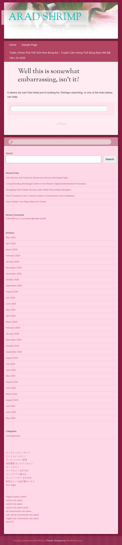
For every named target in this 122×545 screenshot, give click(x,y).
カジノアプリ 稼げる (16, 474)
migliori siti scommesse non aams (22, 518)
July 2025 (10, 297)
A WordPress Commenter (18, 218)
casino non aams (14, 500)
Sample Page (29, 44)
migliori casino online (16, 496)
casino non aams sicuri (17, 507)
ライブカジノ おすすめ (17, 470)
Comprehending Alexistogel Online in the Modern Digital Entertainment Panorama (46, 183)
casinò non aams (14, 504)
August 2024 (12, 358)
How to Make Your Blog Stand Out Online (26, 201)
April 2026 (11, 243)
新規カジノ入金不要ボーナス (20, 481)
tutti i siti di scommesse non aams (22, 515)
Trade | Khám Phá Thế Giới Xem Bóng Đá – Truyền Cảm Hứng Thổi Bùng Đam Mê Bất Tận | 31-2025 (60, 55)
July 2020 (10, 406)
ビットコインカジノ (16, 456)
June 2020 (11, 412)
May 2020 (11, 418)
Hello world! (40, 218)
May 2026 (11, 237)
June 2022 (11, 388)
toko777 (10, 522)
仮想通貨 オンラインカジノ (19, 463)
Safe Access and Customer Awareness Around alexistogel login (37, 177)
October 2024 (12, 346)
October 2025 (12, 279)
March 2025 (12, 322)
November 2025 (14, 273)
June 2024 (11, 370)
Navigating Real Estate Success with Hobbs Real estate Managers (38, 190)
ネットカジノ (12, 467)
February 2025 (13, 327)
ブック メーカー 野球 (16, 460)
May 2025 (11, 310)
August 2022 (12, 382)
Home (12, 44)
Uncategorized (13, 436)
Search (9, 153)
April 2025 (11, 316)
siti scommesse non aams (18, 511)
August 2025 (12, 291)
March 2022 (12, 394)
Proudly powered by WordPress (28, 540)
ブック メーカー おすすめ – (19, 478)
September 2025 (14, 285)
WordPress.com (74, 540)
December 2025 (14, 267)
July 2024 (10, 364)
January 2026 (12, 261)
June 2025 (11, 304)
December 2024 (14, 340)
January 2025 (12, 334)
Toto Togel (11, 485)
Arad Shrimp (44, 17)
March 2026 (12, 249)
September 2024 (14, 352)
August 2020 (12, 400)
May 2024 (11, 376)
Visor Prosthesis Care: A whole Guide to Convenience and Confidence (40, 196)
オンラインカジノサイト (18, 452)
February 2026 (13, 255)
